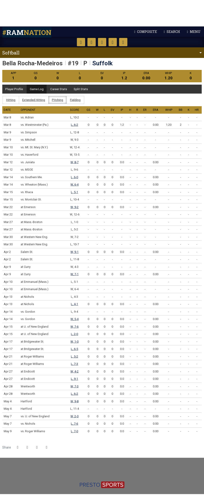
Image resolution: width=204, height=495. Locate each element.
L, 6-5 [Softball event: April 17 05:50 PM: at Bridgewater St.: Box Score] (74, 350)
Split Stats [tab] (86, 89)
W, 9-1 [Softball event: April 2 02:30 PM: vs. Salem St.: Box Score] (74, 252)
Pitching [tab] (59, 101)
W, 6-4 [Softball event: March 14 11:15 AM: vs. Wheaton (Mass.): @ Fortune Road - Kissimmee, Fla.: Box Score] (74, 185)
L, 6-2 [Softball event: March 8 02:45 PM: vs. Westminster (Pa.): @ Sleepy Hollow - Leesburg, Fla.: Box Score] (74, 125)
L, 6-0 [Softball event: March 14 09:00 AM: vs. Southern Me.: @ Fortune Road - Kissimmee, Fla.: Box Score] (74, 178)
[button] (46, 448)
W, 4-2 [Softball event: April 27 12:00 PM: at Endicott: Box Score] (74, 372)
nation (26, 32)
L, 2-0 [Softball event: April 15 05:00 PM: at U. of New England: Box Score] (74, 335)
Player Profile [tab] (15, 89)
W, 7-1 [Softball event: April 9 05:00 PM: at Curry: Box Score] (74, 275)
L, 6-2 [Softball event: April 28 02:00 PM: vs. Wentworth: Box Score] (74, 394)
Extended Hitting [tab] (34, 101)
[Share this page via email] (37, 448)
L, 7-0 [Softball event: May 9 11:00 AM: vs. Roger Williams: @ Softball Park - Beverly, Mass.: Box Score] (74, 432)
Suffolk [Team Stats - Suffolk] (102, 63)
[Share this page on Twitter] (27, 448)
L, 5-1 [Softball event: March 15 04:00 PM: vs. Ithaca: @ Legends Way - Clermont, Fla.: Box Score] (74, 193)
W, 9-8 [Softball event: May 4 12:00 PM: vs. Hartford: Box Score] (74, 402)
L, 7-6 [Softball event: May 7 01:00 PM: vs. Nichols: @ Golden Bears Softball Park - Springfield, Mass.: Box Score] (74, 424)
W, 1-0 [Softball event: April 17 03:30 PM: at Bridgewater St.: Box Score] (74, 342)
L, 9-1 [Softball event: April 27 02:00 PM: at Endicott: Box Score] (74, 379)
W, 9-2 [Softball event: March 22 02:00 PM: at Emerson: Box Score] (74, 207)
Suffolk (102, 13)
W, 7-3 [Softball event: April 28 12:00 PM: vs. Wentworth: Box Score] (74, 387)
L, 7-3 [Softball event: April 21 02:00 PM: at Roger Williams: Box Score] (74, 364)
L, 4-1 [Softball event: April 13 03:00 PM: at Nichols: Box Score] (74, 305)
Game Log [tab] (39, 89)
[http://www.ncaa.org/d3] (101, 470)
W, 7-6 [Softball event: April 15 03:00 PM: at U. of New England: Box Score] (74, 327)
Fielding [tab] (77, 101)
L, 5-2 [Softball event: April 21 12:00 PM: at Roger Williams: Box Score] (74, 357)
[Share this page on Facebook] (17, 448)
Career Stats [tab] (63, 89)
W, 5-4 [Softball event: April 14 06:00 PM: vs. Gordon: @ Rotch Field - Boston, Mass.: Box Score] (74, 320)
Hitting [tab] (11, 101)
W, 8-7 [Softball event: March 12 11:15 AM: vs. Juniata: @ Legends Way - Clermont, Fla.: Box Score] (74, 163)
